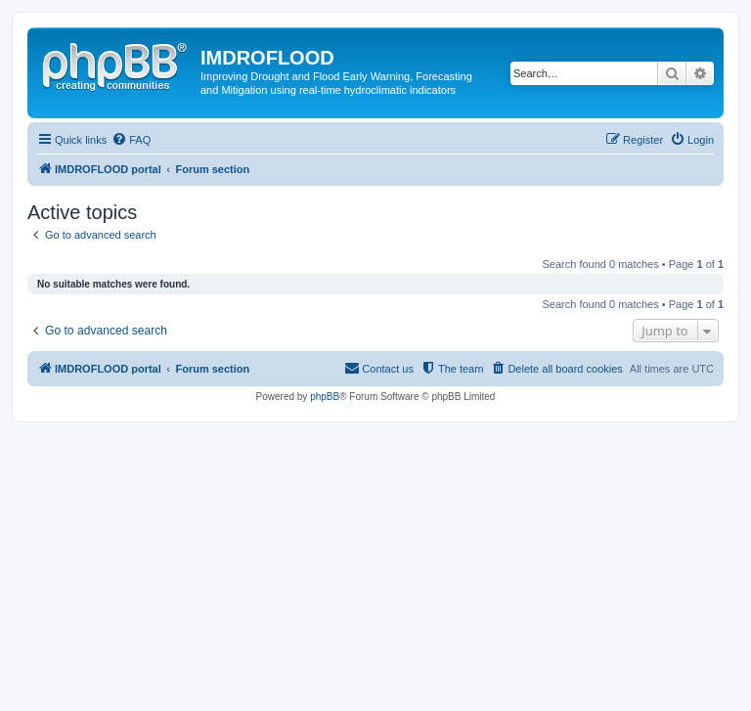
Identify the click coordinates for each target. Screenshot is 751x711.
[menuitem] (131, 140)
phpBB (324, 396)
